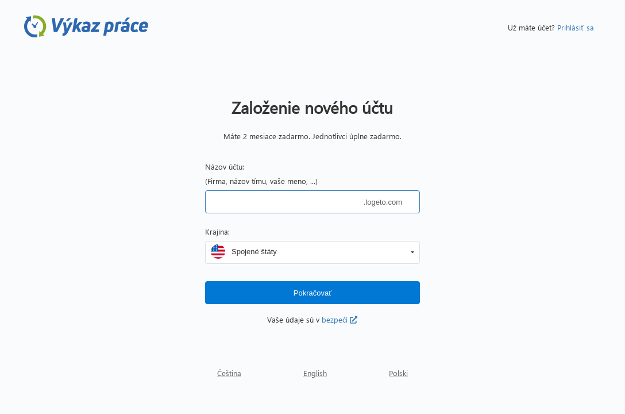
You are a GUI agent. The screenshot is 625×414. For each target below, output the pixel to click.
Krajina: (217, 231)
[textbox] (285, 202)
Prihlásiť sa (575, 27)
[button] (412, 252)
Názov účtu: (224, 166)
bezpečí (339, 319)
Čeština (229, 373)
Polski (398, 373)
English (315, 373)
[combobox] (317, 251)
